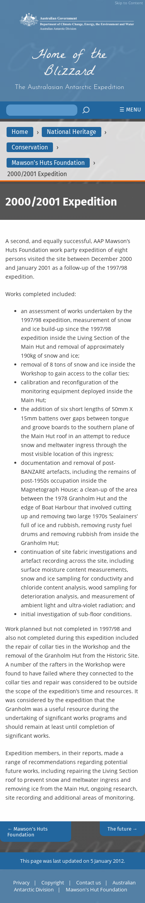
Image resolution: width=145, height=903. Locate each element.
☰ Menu (130, 109)
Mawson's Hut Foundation (96, 889)
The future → (122, 829)
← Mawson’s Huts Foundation (27, 832)
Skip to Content (129, 2)
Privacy (21, 882)
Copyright (52, 882)
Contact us (88, 882)
